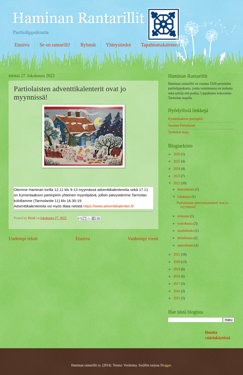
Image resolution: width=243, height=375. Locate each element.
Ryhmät (88, 44)
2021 (177, 254)
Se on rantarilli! (55, 44)
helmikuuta (185, 238)
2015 (177, 298)
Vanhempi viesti (143, 238)
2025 (177, 161)
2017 (177, 284)
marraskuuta (186, 189)
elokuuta (183, 216)
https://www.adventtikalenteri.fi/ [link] (108, 206)
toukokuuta (185, 223)
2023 (177, 176)
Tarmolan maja (178, 132)
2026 (177, 154)
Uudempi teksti (23, 238)
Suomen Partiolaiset (181, 125)
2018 (177, 276)
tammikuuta (185, 245)
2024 (177, 169)
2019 (177, 269)
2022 (177, 183)
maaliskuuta (186, 230)
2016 (177, 291)
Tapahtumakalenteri (160, 44)
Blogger (165, 365)
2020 (177, 262)
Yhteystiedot (118, 44)
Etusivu (21, 44)
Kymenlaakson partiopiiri (185, 119)
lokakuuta (184, 197)
